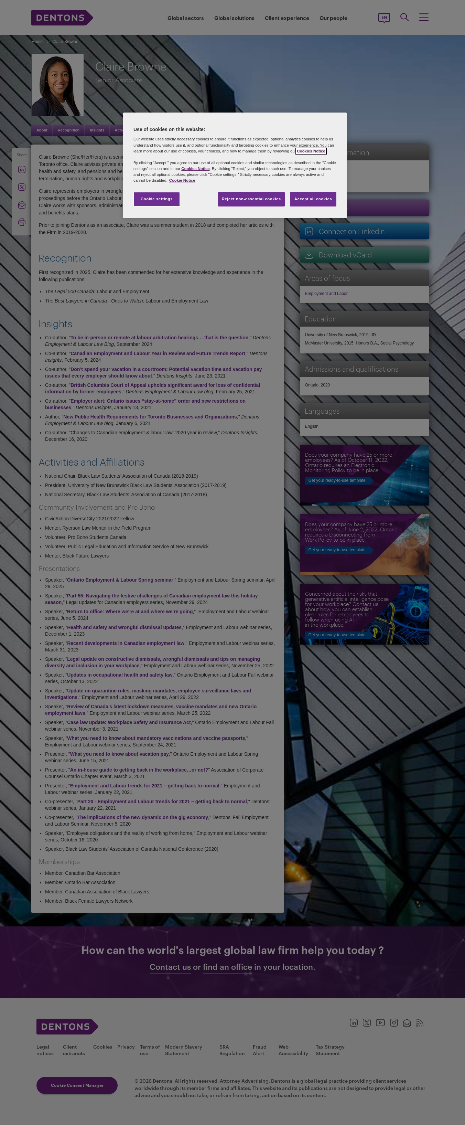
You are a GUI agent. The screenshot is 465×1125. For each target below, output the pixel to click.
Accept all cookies (313, 199)
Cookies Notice (311, 151)
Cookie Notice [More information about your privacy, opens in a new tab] (182, 180)
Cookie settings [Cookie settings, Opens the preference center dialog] (157, 199)
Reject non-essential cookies (251, 199)
